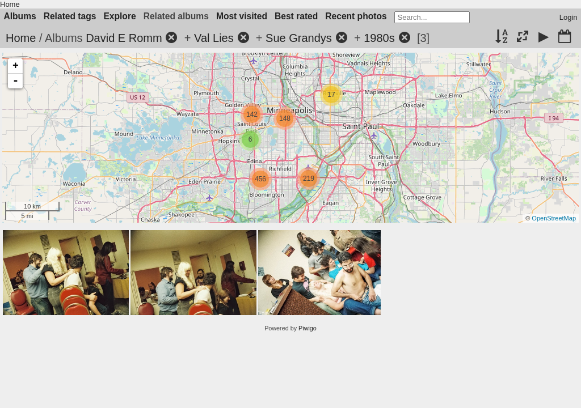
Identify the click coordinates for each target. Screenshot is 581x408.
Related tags (70, 16)
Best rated (296, 16)
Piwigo (307, 328)
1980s (379, 38)
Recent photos (355, 16)
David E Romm (124, 38)
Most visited (241, 16)
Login (568, 17)
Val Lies (214, 38)
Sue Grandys (299, 38)
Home (10, 4)
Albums (20, 16)
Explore (119, 16)
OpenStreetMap (554, 218)
